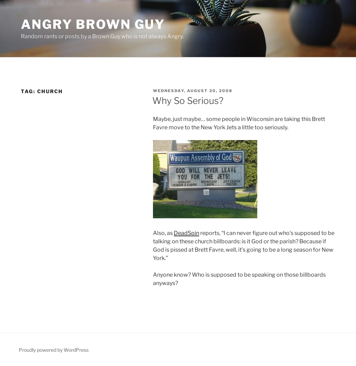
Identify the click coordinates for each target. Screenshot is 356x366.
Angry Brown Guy (93, 24)
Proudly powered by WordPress (54, 350)
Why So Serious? (188, 100)
